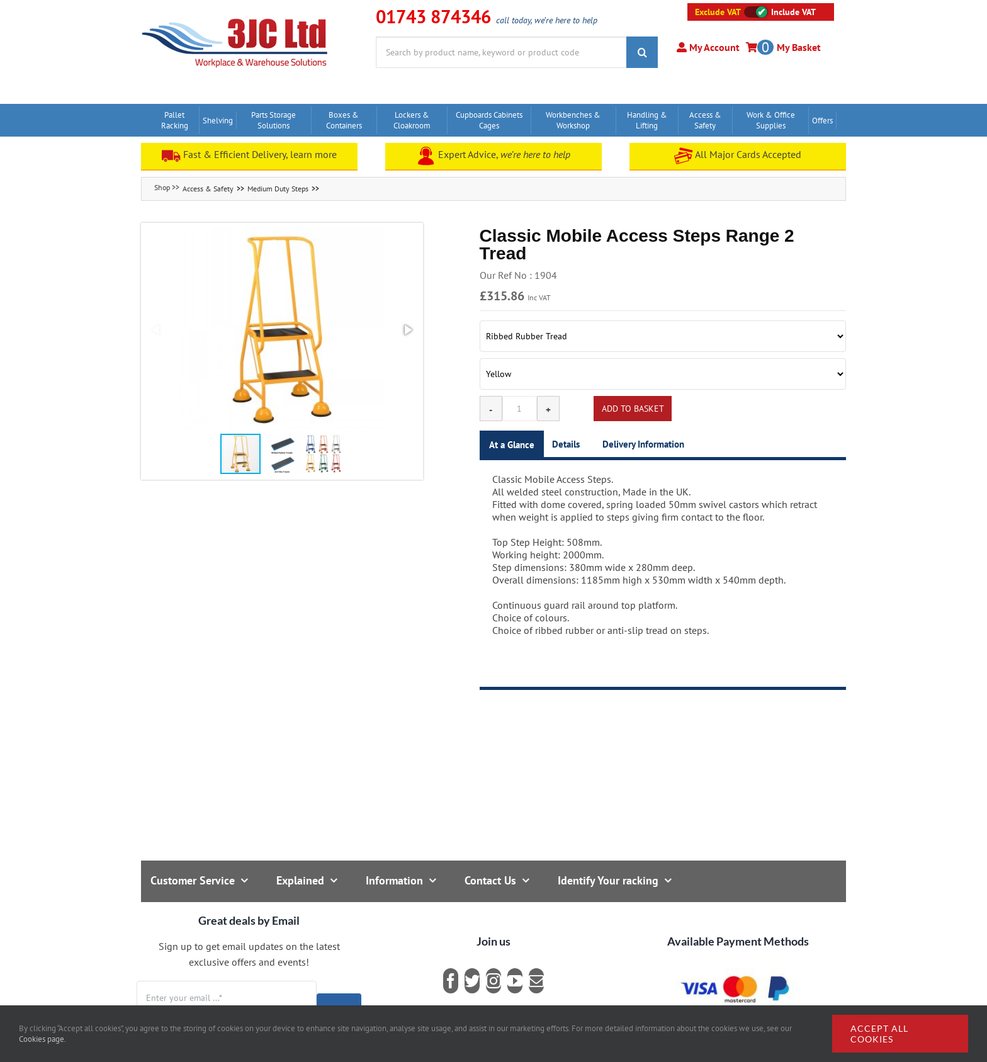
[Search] (642, 52)
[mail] (536, 980)
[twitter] (472, 980)
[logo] (235, 15)
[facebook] (450, 980)
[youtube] (514, 980)
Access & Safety (208, 188)
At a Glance (511, 445)
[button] (282, 329)
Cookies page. (42, 1039)
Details (566, 444)
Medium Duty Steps (277, 188)
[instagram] (493, 980)
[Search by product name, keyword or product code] (501, 52)
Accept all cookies (879, 1033)
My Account (713, 47)
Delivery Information (643, 444)
